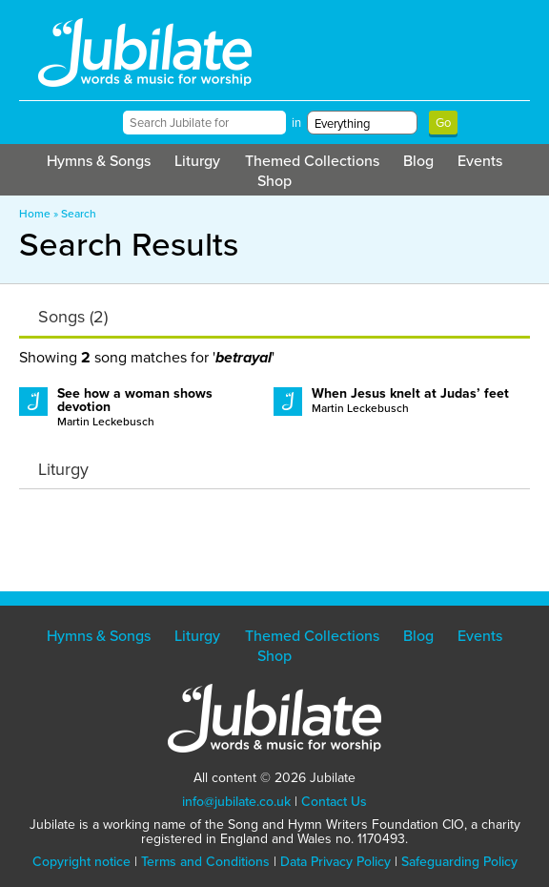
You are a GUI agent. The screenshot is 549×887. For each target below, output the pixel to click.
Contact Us (334, 802)
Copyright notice (81, 862)
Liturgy (197, 161)
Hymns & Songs (99, 161)
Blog (418, 161)
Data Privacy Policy (335, 862)
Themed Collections (312, 161)
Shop (274, 181)
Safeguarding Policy (459, 862)
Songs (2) (73, 316)
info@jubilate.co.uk (236, 802)
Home (35, 213)
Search (78, 213)
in (296, 122)
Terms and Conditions (205, 862)
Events (480, 161)
